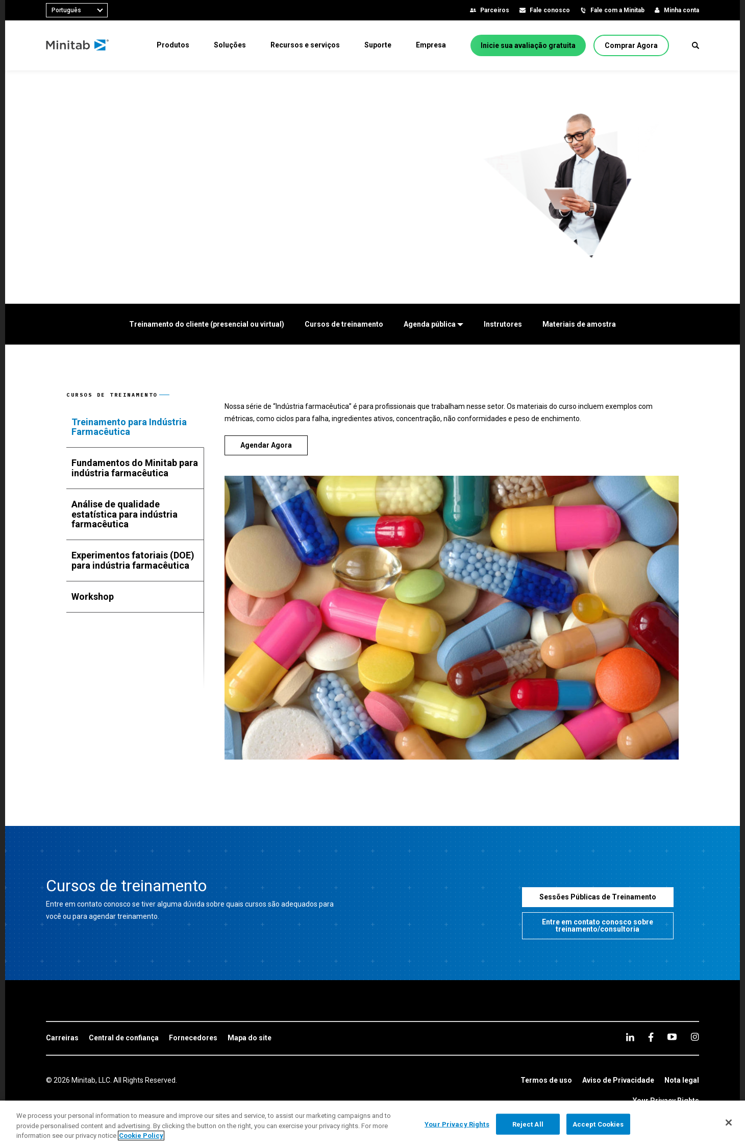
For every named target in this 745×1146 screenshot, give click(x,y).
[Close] (728, 1122)
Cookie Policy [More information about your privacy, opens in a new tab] (141, 1135)
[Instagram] (694, 1037)
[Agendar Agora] (266, 445)
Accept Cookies (598, 1124)
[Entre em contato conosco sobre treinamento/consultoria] (598, 925)
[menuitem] (173, 45)
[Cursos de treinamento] (344, 324)
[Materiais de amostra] (579, 324)
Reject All (527, 1124)
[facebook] (651, 1037)
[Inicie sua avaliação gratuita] (528, 45)
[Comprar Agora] (631, 45)
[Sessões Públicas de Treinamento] (598, 897)
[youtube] (672, 1036)
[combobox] (77, 10)
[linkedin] (630, 1037)
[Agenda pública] (433, 324)
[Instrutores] (503, 324)
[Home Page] (78, 45)
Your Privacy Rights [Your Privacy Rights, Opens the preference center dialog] (457, 1124)
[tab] (135, 427)
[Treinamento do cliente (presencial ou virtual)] (206, 324)
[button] (695, 45)
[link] (62, 1038)
